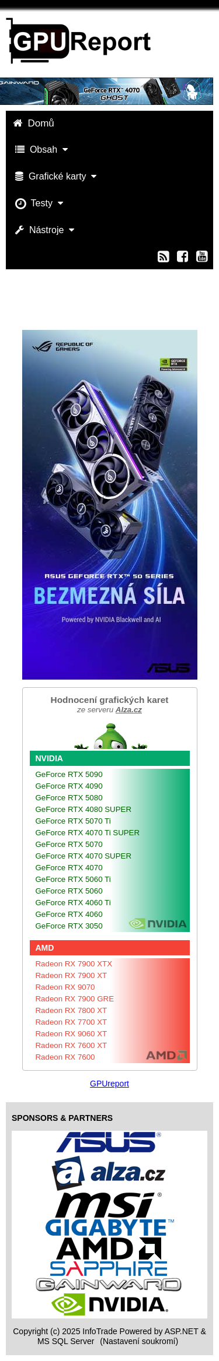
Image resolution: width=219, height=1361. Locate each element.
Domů (35, 123)
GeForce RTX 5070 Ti (73, 821)
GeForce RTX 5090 (69, 774)
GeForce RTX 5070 (69, 844)
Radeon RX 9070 (65, 987)
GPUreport (109, 1083)
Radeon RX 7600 (65, 1057)
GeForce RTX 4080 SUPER (84, 809)
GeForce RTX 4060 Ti (73, 902)
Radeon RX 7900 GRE (75, 998)
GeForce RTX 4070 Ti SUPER (88, 832)
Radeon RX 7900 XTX (74, 963)
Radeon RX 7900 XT (71, 975)
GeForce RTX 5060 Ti (73, 879)
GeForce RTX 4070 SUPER (84, 856)
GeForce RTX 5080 (69, 797)
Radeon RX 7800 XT (71, 1010)
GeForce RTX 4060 (69, 914)
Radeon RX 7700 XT (71, 1022)
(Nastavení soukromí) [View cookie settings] (139, 1341)
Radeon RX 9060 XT (71, 1033)
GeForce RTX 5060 (69, 891)
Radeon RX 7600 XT (71, 1045)
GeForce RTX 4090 (69, 786)
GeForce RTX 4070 (69, 867)
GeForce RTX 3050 (69, 926)
